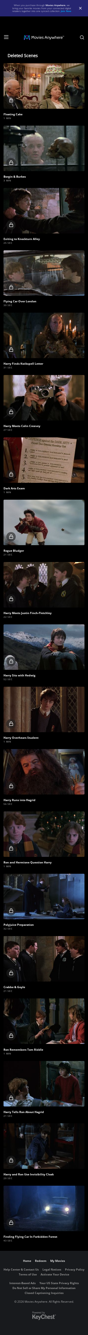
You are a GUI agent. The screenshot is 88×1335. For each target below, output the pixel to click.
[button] (44, 86)
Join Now (66, 11)
